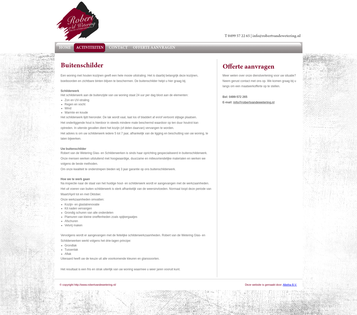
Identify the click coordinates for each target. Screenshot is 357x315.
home (65, 48)
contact (118, 48)
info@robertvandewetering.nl (276, 36)
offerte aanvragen (154, 48)
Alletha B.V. (290, 284)
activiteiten (90, 48)
